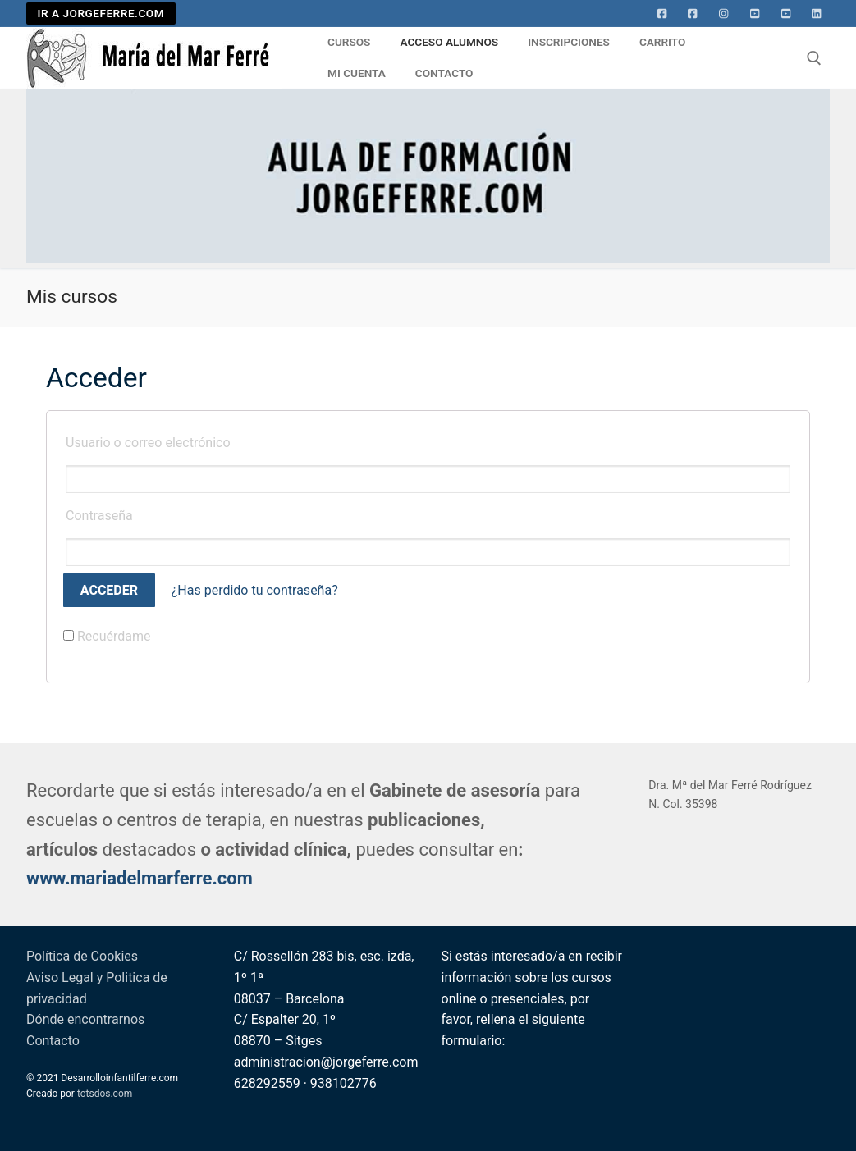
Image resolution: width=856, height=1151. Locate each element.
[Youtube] (755, 14)
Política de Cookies (82, 956)
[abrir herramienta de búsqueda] (814, 58)
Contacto (53, 1040)
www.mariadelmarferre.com (139, 878)
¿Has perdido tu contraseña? (255, 590)
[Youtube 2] (786, 14)
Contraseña (99, 515)
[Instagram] (724, 14)
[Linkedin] (816, 14)
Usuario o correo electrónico (148, 442)
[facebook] (693, 14)
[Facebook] (662, 14)
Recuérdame (107, 636)
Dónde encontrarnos (85, 1019)
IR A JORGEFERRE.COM (101, 13)
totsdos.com (104, 1093)
